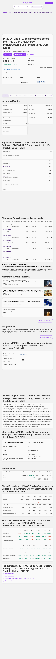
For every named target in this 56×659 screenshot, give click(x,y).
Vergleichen (18, 54)
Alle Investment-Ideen (45, 320)
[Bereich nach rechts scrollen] (51, 95)
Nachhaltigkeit (49, 95)
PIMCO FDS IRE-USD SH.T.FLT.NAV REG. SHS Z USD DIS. (17, 154)
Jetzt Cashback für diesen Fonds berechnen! (11, 69)
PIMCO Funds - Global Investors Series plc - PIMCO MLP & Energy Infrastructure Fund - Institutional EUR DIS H (32, 12)
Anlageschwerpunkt (28, 95)
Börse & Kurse (4, 12)
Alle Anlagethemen (45, 337)
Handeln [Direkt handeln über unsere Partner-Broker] (32, 54)
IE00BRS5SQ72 (7, 257)
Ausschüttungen (39, 95)
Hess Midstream (7, 166)
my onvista (26, 7)
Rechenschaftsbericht (10, 580)
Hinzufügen (8, 54)
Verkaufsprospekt (9, 573)
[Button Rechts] (24, 54)
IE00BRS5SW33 (7, 240)
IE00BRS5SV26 (7, 229)
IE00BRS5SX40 (7, 224)
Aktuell (19, 7)
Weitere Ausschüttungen (44, 122)
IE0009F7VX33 (7, 235)
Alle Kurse (18, 95)
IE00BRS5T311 (7, 246)
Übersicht (5, 95)
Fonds (9, 12)
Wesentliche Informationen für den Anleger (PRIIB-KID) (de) (19, 578)
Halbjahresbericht (9, 576)
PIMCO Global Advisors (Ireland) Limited (20, 51)
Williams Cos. (6, 183)
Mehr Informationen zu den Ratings (42, 368)
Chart (11, 95)
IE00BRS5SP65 (7, 251)
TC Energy (5, 176)
